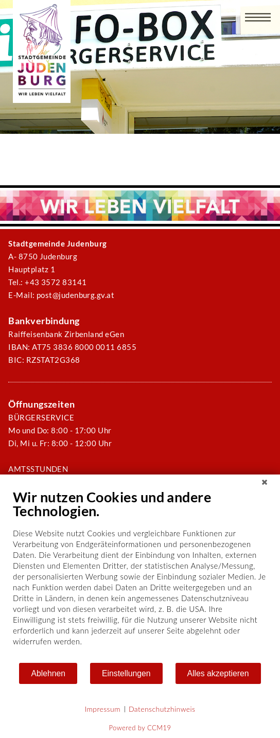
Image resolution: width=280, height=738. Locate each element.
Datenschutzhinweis (162, 709)
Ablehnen (48, 673)
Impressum (102, 709)
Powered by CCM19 (140, 728)
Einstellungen (126, 673)
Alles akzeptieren (218, 673)
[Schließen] (264, 482)
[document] (140, 575)
